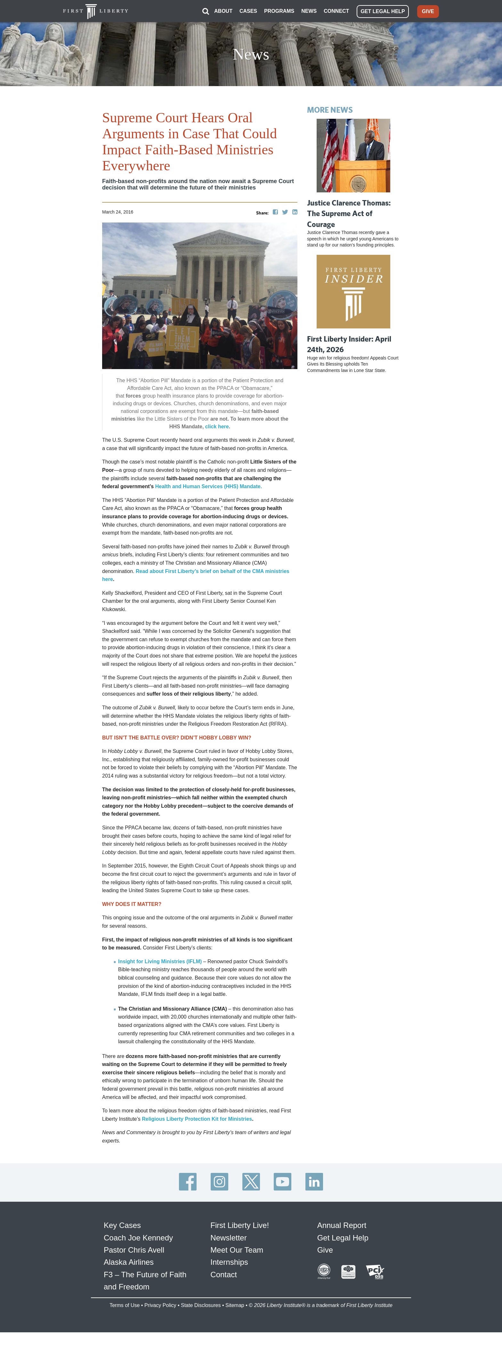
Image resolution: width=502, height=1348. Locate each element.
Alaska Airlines (129, 1261)
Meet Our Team (236, 1249)
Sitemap (234, 1304)
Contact (223, 1274)
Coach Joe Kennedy (138, 1237)
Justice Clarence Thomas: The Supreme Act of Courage (349, 213)
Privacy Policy (160, 1304)
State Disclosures (201, 1304)
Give (325, 1249)
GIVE (428, 11)
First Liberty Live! (239, 1225)
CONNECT (336, 10)
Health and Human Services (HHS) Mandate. (208, 486)
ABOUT (223, 10)
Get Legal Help (342, 1237)
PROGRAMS (279, 10)
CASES (248, 10)
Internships (229, 1261)
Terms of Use (124, 1304)
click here (217, 426)
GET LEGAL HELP (382, 11)
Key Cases (122, 1225)
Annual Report (341, 1225)
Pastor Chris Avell (134, 1249)
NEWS (309, 10)
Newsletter (228, 1237)
